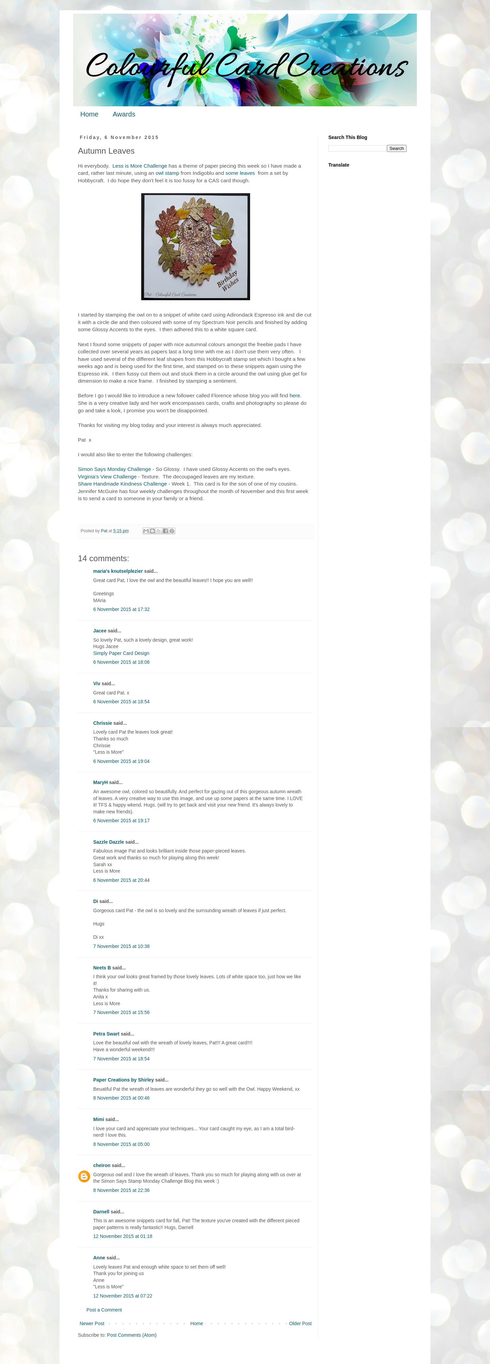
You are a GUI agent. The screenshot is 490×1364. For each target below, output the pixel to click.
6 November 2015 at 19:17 (121, 820)
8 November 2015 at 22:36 (121, 1190)
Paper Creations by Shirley (123, 1080)
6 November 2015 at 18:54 (121, 701)
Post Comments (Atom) (132, 1335)
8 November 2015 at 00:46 (121, 1098)
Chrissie (102, 723)
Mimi (98, 1119)
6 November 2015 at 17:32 (121, 609)
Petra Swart (106, 1034)
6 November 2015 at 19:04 (121, 761)
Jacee (100, 630)
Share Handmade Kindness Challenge (122, 484)
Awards (124, 114)
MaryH (100, 782)
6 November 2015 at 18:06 (121, 662)
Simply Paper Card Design (121, 653)
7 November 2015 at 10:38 (121, 946)
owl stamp (167, 173)
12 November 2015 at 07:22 (122, 1296)
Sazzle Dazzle (108, 842)
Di (95, 901)
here (295, 395)
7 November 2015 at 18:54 (121, 1058)
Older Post (300, 1323)
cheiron (102, 1165)
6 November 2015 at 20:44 (121, 880)
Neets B (102, 967)
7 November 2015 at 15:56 (121, 1012)
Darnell (101, 1211)
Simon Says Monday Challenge (114, 469)
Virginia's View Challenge (107, 476)
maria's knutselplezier (118, 571)
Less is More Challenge (140, 166)
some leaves (240, 173)
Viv (96, 683)
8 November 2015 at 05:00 (121, 1144)
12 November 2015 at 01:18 (122, 1236)
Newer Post (92, 1323)
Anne (99, 1257)
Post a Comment (104, 1310)
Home (89, 114)
